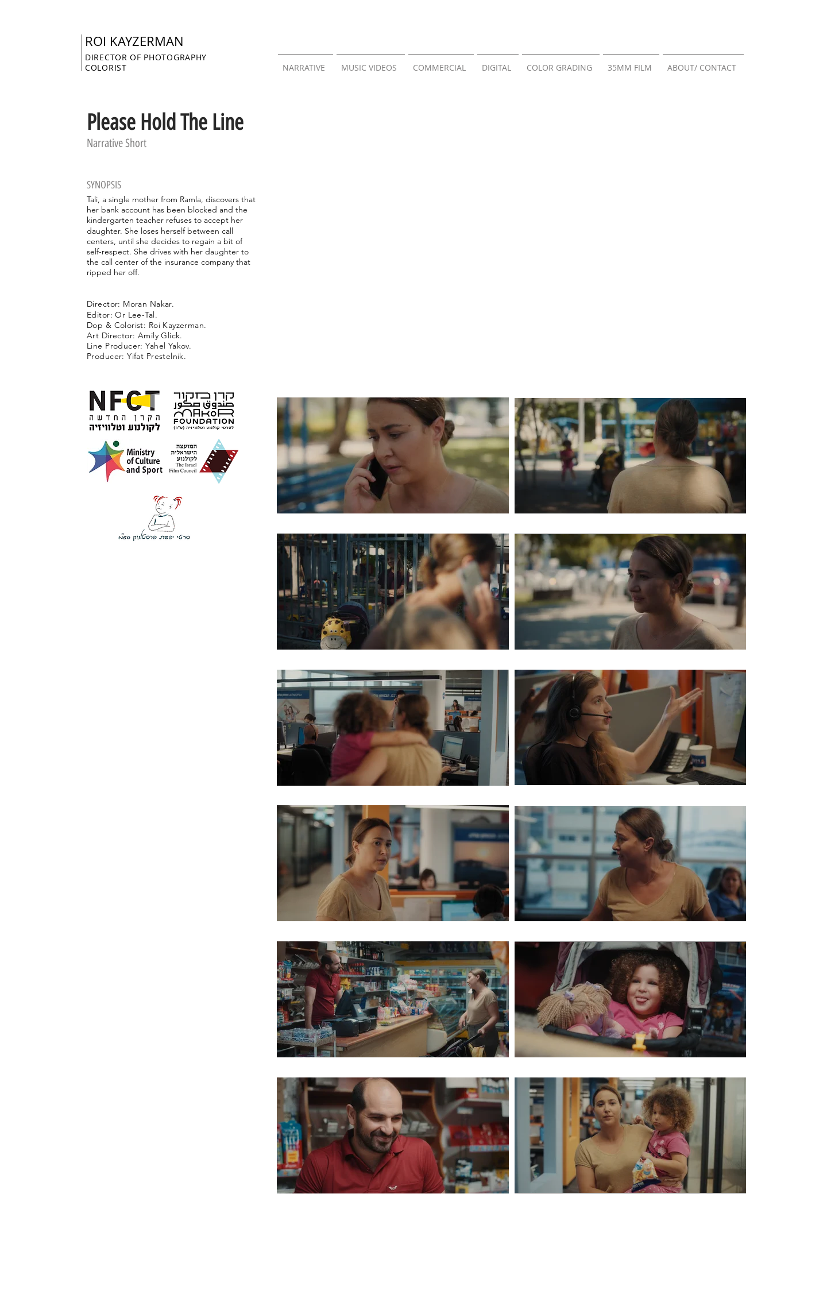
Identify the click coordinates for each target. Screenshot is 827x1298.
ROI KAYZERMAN (134, 41)
